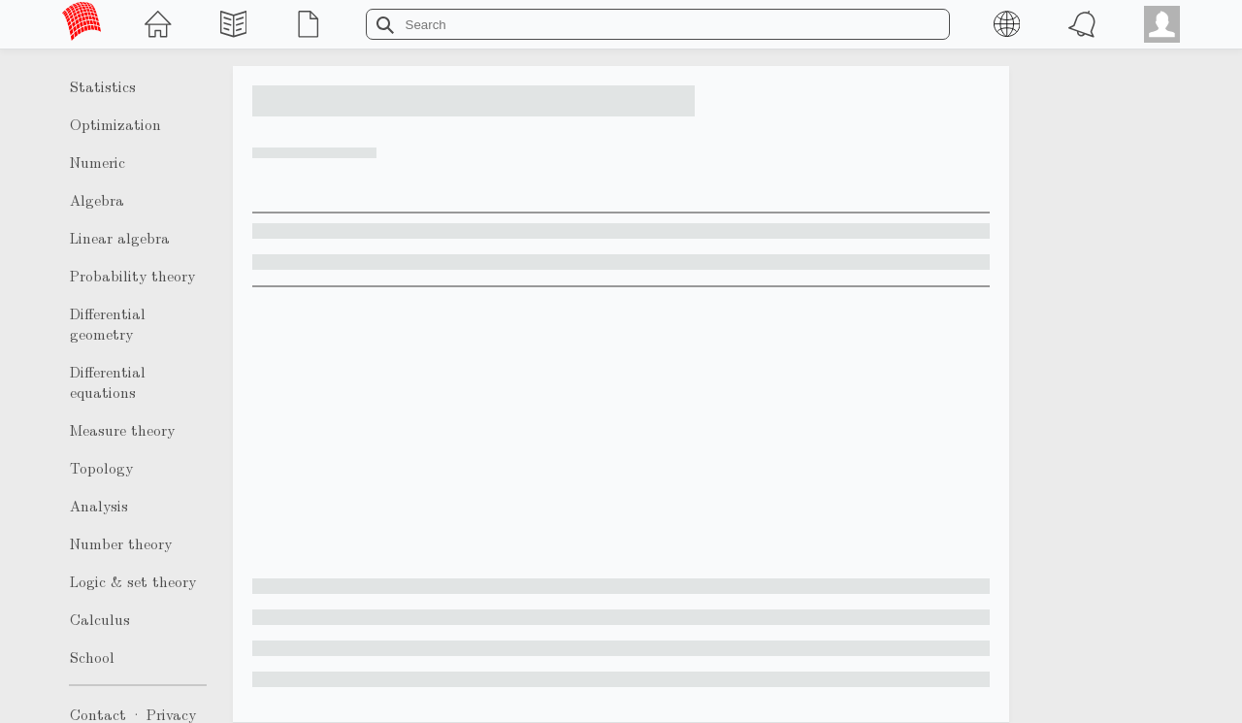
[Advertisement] (621, 433)
